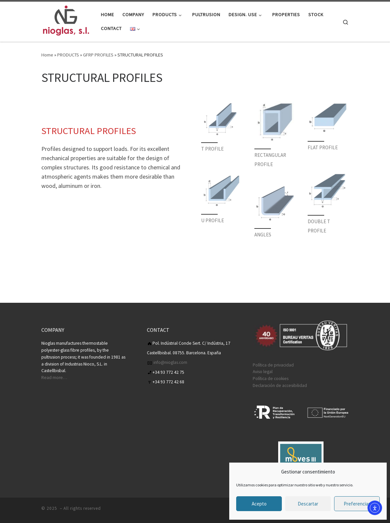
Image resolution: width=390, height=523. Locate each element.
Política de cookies (270, 378)
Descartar (308, 504)
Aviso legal (263, 371)
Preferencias (357, 504)
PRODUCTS (68, 55)
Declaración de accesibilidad (280, 385)
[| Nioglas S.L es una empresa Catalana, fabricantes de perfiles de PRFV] (66, 20)
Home (47, 55)
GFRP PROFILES (98, 55)
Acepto (259, 504)
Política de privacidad (273, 365)
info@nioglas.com (169, 362)
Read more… (54, 377)
